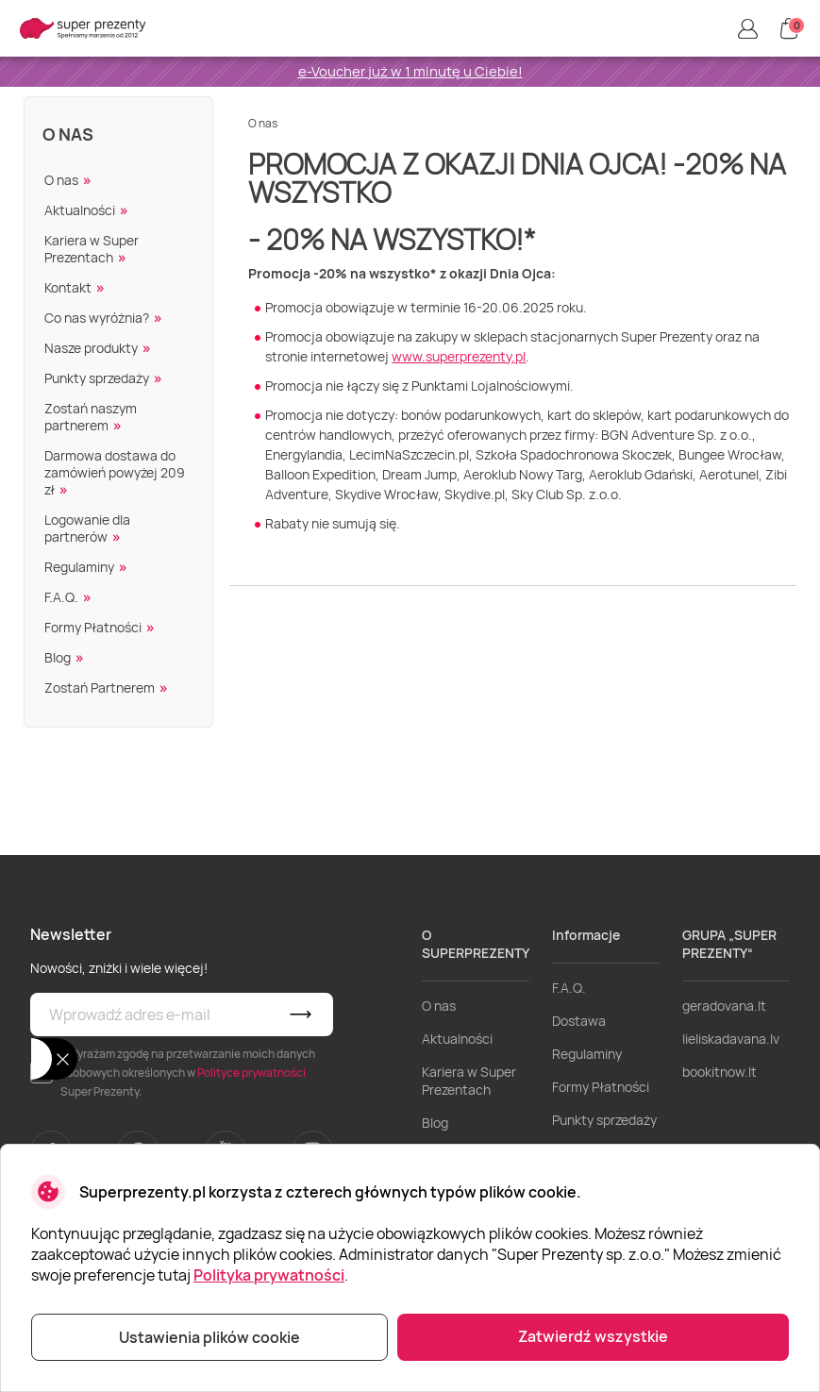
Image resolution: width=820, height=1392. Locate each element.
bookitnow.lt (719, 1072)
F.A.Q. (61, 597)
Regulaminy (79, 567)
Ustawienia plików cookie (209, 1337)
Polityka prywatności (268, 1275)
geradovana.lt (724, 1006)
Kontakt (68, 287)
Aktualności (79, 210)
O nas (67, 134)
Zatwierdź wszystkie (593, 1336)
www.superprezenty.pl (459, 356)
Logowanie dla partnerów (87, 528)
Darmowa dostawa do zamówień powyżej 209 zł (114, 472)
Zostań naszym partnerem (90, 416)
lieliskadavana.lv (730, 1039)
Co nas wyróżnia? (96, 318)
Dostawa (579, 1021)
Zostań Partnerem (99, 687)
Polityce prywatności (251, 1073)
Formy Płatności (93, 627)
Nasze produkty (91, 348)
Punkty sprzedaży (96, 378)
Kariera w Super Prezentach (91, 248)
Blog (57, 657)
